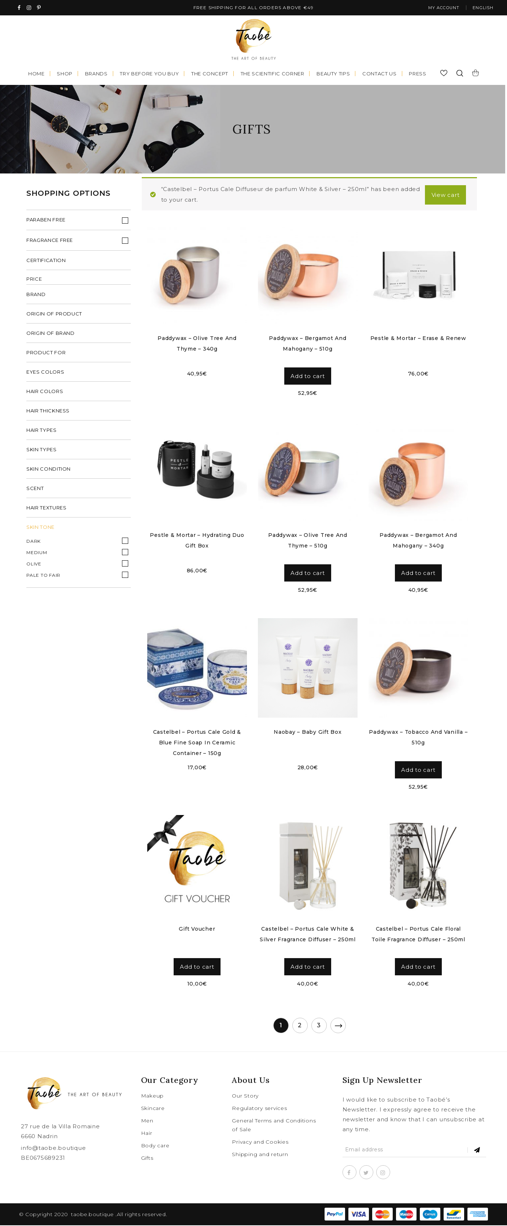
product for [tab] (46, 354)
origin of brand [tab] (50, 335)
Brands (96, 74)
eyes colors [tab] (45, 374)
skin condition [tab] (48, 471)
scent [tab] (35, 490)
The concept (209, 74)
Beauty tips (333, 74)
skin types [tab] (41, 451)
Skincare (153, 1109)
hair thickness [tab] (48, 412)
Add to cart (307, 376)
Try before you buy (149, 74)
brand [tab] (35, 296)
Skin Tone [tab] (40, 529)
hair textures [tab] (46, 509)
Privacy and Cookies (260, 1142)
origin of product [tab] (54, 315)
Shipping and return (260, 1155)
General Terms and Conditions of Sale (274, 1125)
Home (36, 74)
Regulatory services (259, 1109)
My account (438, 8)
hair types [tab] (41, 432)
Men (147, 1121)
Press (417, 74)
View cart (444, 195)
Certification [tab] (46, 262)
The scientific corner (272, 74)
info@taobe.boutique (53, 1148)
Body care (155, 1146)
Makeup (152, 1096)
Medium (36, 554)
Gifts (147, 1158)
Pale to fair (43, 577)
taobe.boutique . (94, 1215)
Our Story (245, 1096)
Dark (33, 543)
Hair (146, 1133)
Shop (65, 74)
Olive (33, 565)
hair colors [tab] (44, 393)
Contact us (379, 74)
